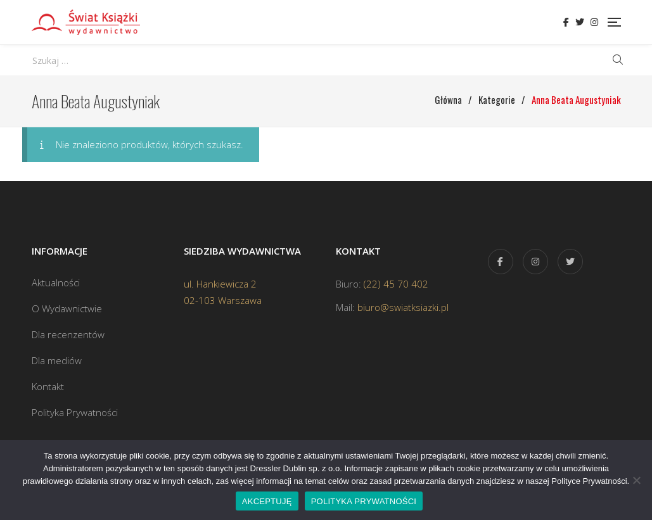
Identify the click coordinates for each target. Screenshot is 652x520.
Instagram (594, 22)
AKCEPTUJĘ (267, 501)
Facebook (566, 22)
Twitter (579, 22)
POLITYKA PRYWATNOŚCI (364, 501)
